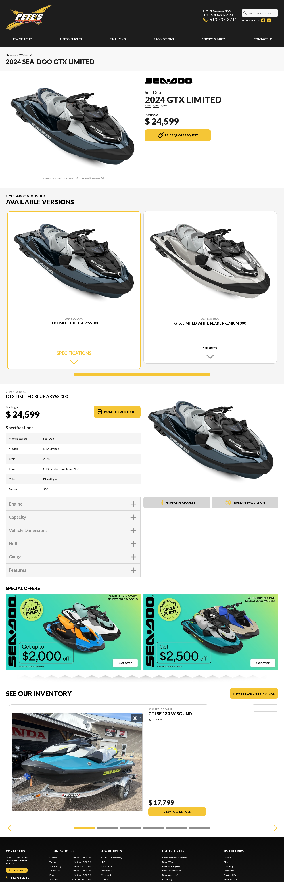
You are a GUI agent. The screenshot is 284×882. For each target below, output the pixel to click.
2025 (156, 106)
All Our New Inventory (111, 857)
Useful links (234, 851)
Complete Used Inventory (174, 857)
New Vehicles (22, 39)
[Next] (274, 828)
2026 (148, 106)
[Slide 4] (153, 828)
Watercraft (26, 55)
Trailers (104, 879)
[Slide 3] (130, 828)
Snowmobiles (107, 870)
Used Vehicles (71, 39)
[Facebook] (263, 20)
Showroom (12, 55)
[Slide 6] (199, 828)
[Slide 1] (142, 374)
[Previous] (9, 828)
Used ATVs (167, 862)
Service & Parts (214, 39)
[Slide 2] (107, 828)
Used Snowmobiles (171, 870)
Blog (226, 862)
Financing (118, 39)
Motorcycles (107, 866)
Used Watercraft (170, 875)
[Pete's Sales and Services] (29, 17)
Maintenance (230, 879)
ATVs (103, 862)
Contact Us (263, 39)
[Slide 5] (176, 828)
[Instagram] (269, 20)
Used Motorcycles (171, 866)
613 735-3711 (220, 19)
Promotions (164, 39)
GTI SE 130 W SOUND (170, 713)
